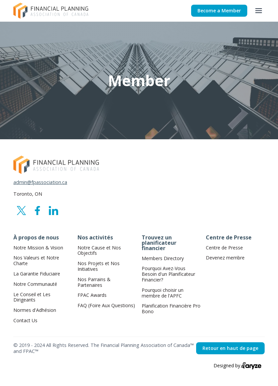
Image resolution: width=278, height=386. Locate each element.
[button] (259, 11)
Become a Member (219, 10)
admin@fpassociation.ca (40, 182)
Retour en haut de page (230, 348)
